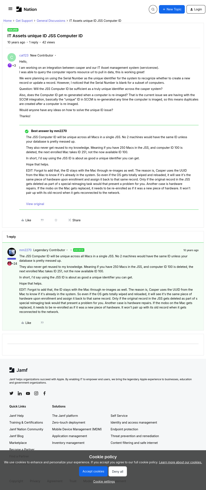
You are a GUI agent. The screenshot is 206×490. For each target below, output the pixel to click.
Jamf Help (16, 415)
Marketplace (18, 443)
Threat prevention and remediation (135, 436)
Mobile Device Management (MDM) (77, 429)
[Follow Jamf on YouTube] (28, 393)
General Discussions (51, 20)
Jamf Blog (16, 436)
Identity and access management (134, 422)
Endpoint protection (124, 429)
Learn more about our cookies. (180, 462)
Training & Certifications (26, 422)
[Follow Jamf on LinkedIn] (20, 393)
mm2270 (25, 250)
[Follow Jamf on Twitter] (11, 393)
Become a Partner (21, 449)
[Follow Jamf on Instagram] (36, 393)
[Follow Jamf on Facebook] (44, 393)
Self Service (119, 415)
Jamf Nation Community (26, 429)
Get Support (24, 20)
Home (7, 20)
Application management (69, 436)
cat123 (23, 55)
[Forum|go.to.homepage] (26, 9)
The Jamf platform (65, 415)
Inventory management (68, 443)
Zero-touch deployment (68, 422)
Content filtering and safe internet (134, 443)
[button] (10, 10)
